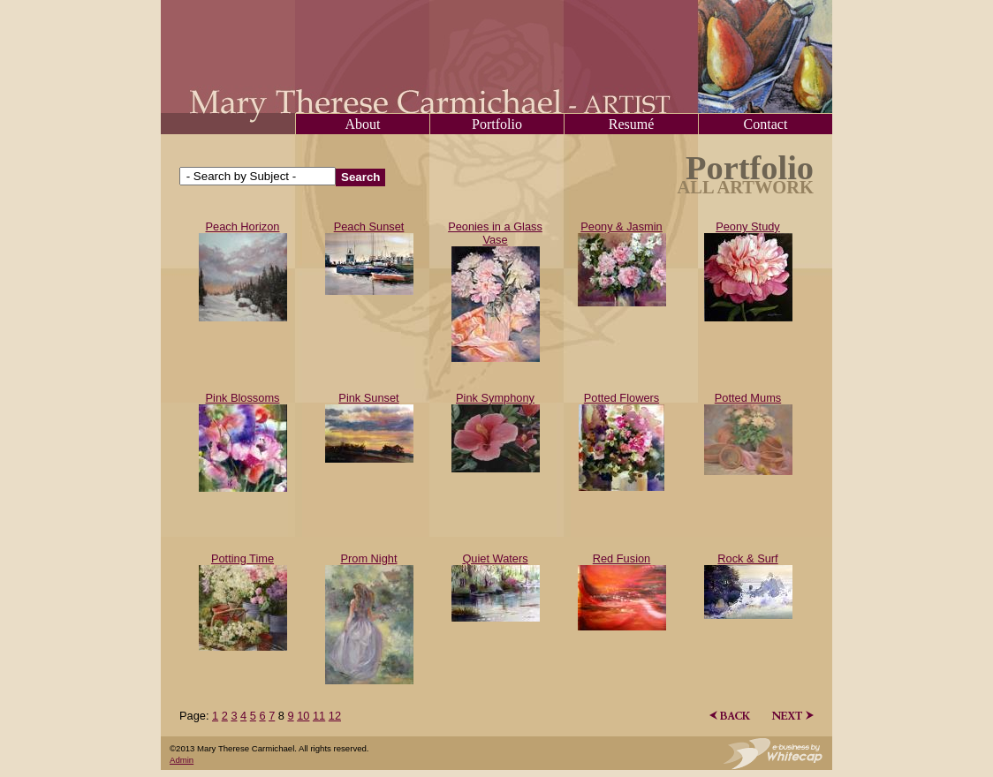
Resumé (632, 124)
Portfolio (497, 124)
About (363, 124)
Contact (766, 124)
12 (335, 715)
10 (303, 715)
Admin (181, 760)
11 (319, 715)
